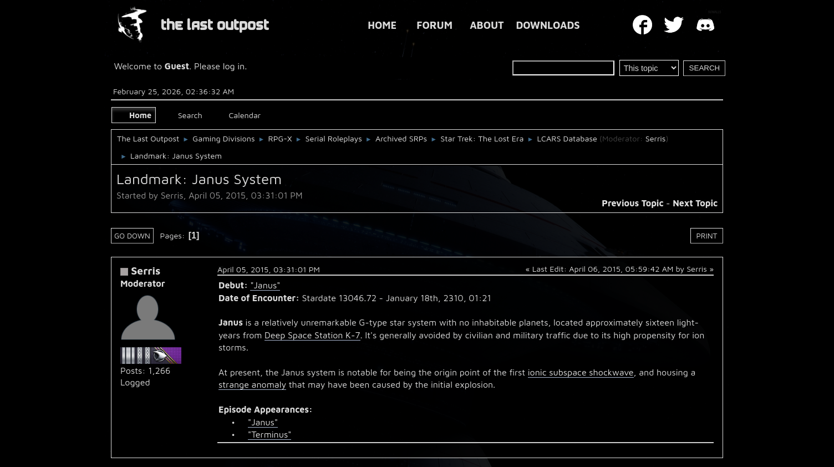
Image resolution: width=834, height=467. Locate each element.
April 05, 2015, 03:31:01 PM (268, 269)
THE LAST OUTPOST (215, 25)
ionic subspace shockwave (581, 372)
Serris (655, 138)
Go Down (132, 235)
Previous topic (632, 203)
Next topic (695, 203)
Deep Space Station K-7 (312, 335)
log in (234, 66)
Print (707, 235)
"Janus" (265, 285)
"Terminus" (269, 434)
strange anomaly (252, 384)
